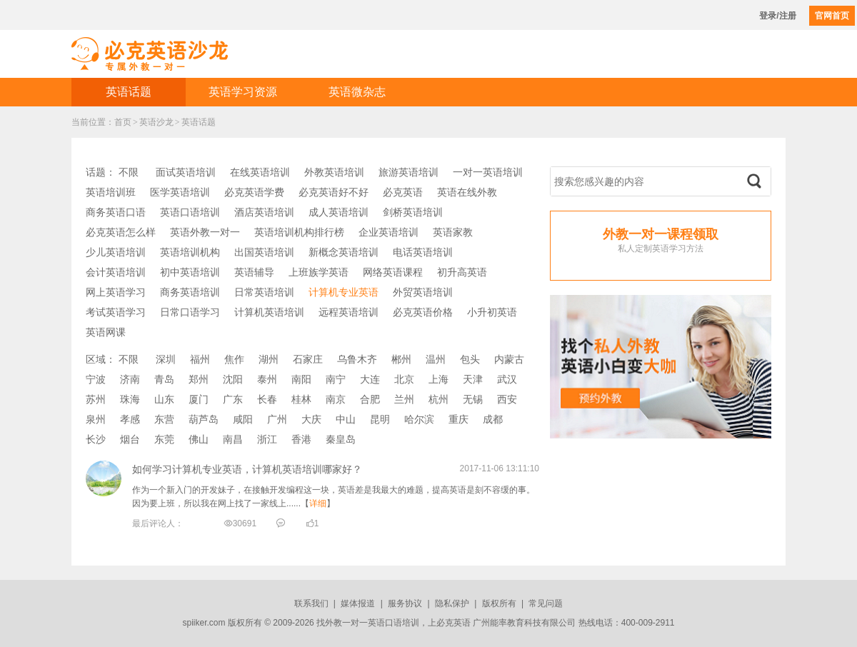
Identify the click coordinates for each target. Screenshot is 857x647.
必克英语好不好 (334, 192)
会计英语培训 (116, 272)
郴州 (401, 359)
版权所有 (499, 603)
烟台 (130, 439)
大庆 (311, 419)
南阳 (301, 379)
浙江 (267, 439)
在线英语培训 (260, 172)
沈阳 (233, 379)
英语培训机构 (190, 252)
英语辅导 (254, 272)
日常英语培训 (264, 292)
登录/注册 (777, 16)
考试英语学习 (116, 312)
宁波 (96, 379)
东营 (164, 419)
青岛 (164, 379)
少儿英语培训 (116, 252)
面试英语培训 (186, 172)
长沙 (96, 439)
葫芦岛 (204, 419)
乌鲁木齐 (357, 359)
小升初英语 (492, 312)
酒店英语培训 (264, 212)
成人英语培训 (339, 212)
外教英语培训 (334, 172)
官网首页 (832, 16)
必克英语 (403, 192)
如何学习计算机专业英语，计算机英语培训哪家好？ (247, 469)
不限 (129, 172)
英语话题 (128, 92)
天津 (473, 379)
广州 (277, 419)
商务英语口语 (116, 212)
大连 (370, 379)
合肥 (370, 399)
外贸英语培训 (423, 292)
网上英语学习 (116, 292)
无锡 (473, 399)
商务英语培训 (190, 292)
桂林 (301, 399)
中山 (346, 419)
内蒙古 (509, 359)
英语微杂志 (357, 92)
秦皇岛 (341, 439)
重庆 (458, 419)
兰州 (404, 399)
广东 (233, 399)
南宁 (336, 379)
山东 (164, 399)
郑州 (199, 379)
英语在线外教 (467, 192)
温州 (436, 359)
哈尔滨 (419, 419)
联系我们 (311, 603)
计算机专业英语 (344, 292)
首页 (122, 122)
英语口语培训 (190, 212)
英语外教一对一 (205, 232)
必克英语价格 (423, 312)
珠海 (130, 399)
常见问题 (545, 603)
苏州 (96, 399)
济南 (130, 379)
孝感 (130, 419)
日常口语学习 (190, 312)
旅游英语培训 (408, 172)
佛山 (199, 439)
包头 (470, 359)
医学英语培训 (180, 192)
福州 (200, 359)
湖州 (269, 359)
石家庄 (308, 359)
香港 (301, 439)
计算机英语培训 (269, 312)
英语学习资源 (243, 92)
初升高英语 (462, 272)
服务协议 (405, 603)
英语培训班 (111, 192)
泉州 (96, 419)
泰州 (267, 379)
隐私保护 (452, 603)
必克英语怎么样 (121, 232)
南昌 (233, 439)
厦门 (199, 399)
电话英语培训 (423, 252)
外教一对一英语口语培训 (372, 623)
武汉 (507, 379)
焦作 (234, 359)
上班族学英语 (319, 272)
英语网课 (106, 332)
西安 (507, 399)
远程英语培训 (349, 312)
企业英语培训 (389, 232)
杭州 (438, 399)
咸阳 (243, 419)
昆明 (380, 419)
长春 (267, 399)
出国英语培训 (264, 252)
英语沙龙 (156, 122)
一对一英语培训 (488, 172)
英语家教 (453, 232)
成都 (493, 419)
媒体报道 (358, 603)
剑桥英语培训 (413, 212)
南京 (336, 399)
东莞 (164, 439)
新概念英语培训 (344, 252)
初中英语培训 (190, 272)
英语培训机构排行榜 (299, 232)
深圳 (166, 359)
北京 (404, 379)
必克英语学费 (254, 192)
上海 (438, 379)
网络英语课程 (393, 272)
